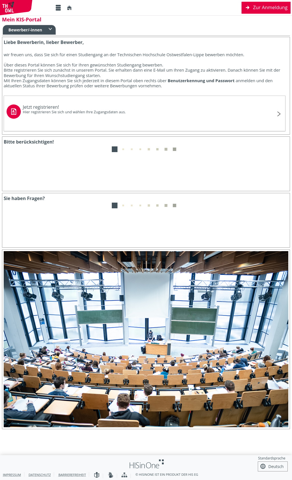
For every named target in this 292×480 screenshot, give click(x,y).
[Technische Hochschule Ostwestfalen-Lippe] (25, 8)
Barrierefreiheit (72, 475)
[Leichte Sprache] (96, 475)
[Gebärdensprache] (110, 475)
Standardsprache (271, 458)
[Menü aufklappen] (58, 8)
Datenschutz (40, 475)
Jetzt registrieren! (142, 109)
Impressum (12, 475)
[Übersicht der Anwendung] (124, 475)
